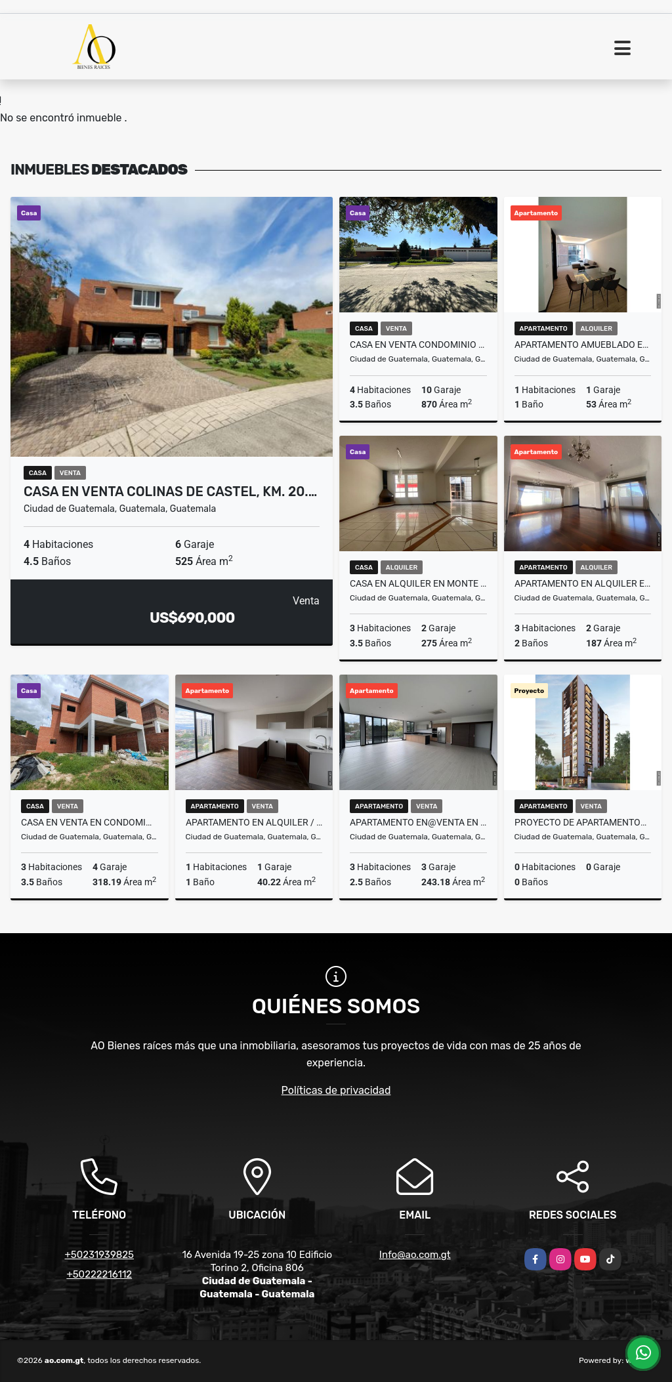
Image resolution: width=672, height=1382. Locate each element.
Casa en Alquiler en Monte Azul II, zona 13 (418, 583)
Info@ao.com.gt (415, 1255)
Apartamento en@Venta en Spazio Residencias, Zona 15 (418, 822)
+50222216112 (99, 1274)
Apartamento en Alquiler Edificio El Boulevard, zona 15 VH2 (583, 583)
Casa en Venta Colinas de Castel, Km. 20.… (170, 491)
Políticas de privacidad (336, 1090)
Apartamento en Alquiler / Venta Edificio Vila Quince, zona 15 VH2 (254, 822)
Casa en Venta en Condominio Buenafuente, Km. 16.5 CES (89, 822)
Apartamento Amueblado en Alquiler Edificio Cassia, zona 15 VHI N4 (583, 344)
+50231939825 (99, 1255)
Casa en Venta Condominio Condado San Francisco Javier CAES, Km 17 (418, 344)
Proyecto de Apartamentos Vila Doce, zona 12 (583, 822)
